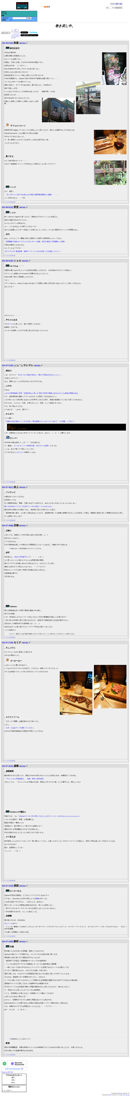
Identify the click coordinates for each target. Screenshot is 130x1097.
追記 (120, 4)
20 (19, 35)
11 (16, 34)
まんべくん (8, 924)
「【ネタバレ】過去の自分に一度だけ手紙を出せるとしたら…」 (39, 375)
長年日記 (22, 43)
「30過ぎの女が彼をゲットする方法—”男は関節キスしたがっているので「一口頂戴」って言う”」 (40, 421)
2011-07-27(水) (7, 643)
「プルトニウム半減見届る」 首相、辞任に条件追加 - (24, 779)
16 (14, 35)
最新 (117, 4)
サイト (10, 324)
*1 (69, 544)
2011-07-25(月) (7, 886)
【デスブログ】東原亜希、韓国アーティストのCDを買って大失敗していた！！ (33, 251)
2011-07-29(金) (7, 526)
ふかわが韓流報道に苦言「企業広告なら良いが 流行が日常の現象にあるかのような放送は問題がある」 (42, 393)
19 (17, 35)
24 (15, 36)
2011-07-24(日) (7, 942)
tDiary (120, 1093)
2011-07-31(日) (7, 365)
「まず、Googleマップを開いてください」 (19, 728)
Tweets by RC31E (7, 1072)
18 (16, 35)
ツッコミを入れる (9, 202)
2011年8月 (15, 30)
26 (17, 36)
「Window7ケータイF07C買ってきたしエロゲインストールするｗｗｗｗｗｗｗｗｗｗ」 (49, 817)
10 (15, 34)
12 (17, 34)
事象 (37, 899)
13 (19, 34)
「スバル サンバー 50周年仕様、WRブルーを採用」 (31, 446)
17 (15, 35)
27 (19, 36)
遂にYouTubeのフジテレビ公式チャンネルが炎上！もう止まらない (28, 507)
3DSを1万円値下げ (21, 557)
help (11, 20)
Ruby (110, 1095)
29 (12, 37)
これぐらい (20, 453)
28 (11, 37)
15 (12, 35)
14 (11, 35)
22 (12, 36)
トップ (112, 4)
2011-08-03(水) (7, 43)
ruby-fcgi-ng (125, 1095)
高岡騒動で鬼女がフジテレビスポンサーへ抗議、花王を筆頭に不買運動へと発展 (35, 241)
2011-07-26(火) (7, 767)
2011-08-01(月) (7, 261)
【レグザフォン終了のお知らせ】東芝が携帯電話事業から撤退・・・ (31, 194)
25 (16, 36)
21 (11, 36)
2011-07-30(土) (7, 488)
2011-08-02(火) (7, 207)
